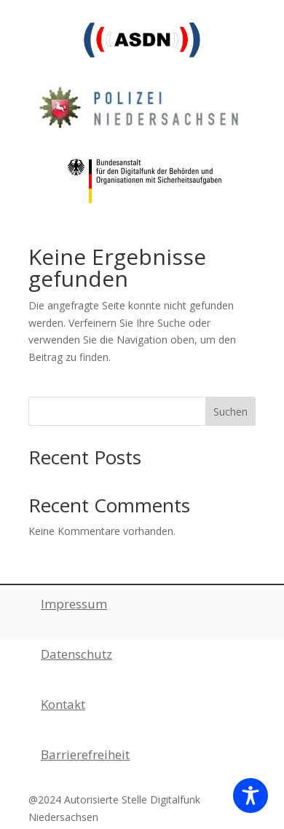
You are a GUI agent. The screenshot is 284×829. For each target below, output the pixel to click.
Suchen (230, 412)
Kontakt (63, 704)
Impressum (74, 603)
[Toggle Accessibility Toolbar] (250, 795)
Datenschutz (76, 654)
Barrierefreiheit (85, 754)
